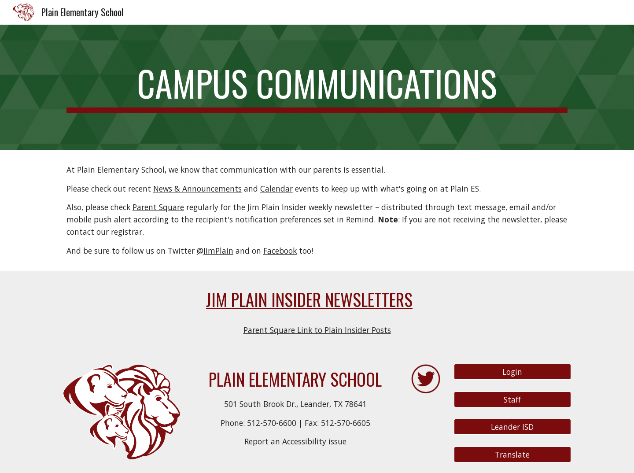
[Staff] (512, 399)
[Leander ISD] (512, 427)
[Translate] (512, 454)
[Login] (512, 371)
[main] (317, 87)
